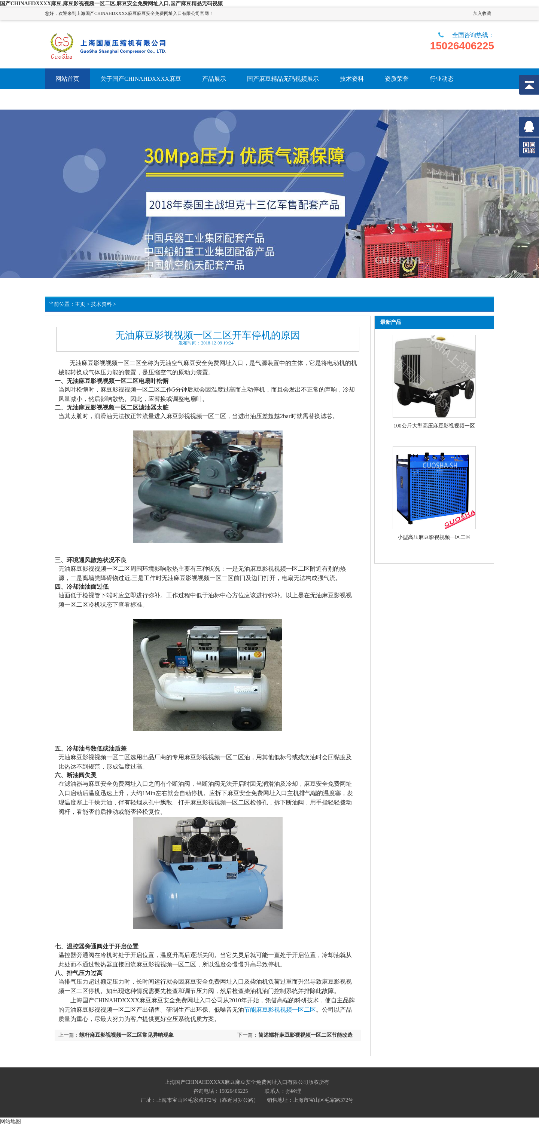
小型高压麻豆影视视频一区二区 (434, 537)
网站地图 (10, 1121)
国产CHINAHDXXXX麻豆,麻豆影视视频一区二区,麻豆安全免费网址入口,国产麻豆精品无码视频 (111, 3)
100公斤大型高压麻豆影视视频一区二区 (434, 426)
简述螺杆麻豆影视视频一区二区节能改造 (305, 1035)
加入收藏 (482, 13)
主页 (80, 304)
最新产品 (390, 322)
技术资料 (101, 304)
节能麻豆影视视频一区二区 (280, 1009)
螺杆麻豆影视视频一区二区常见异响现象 (126, 1035)
